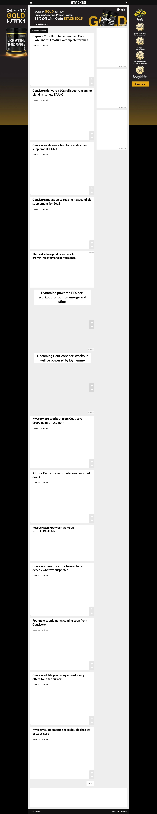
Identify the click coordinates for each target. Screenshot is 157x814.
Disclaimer (124, 811)
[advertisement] (15, 44)
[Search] (126, 3)
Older (90, 783)
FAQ (118, 811)
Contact (113, 811)
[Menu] (31, 3)
